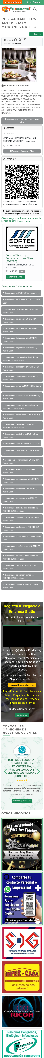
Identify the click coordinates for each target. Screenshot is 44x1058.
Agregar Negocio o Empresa (22, 685)
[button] (5, 771)
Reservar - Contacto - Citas (22, 151)
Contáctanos (22, 715)
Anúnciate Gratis (12, 2)
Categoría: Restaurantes (12, 44)
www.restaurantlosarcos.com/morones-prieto (22, 120)
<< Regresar (36, 34)
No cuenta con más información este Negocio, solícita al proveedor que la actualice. (22, 212)
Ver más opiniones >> (22, 801)
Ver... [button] (22, 271)
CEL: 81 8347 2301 (12, 146)
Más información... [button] (15, 277)
